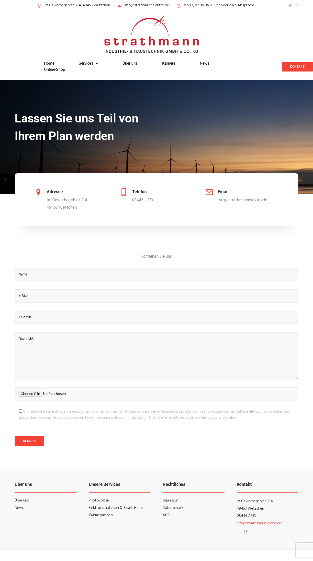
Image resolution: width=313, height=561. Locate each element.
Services (86, 63)
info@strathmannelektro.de (146, 5)
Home (49, 63)
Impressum (171, 500)
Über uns (130, 63)
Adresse (55, 191)
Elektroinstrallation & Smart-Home (116, 508)
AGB (166, 515)
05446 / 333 (246, 516)
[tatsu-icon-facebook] (290, 5)
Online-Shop (54, 69)
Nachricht (156, 356)
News (204, 63)
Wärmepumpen (101, 515)
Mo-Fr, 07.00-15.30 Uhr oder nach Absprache (219, 5)
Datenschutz (173, 508)
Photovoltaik (99, 500)
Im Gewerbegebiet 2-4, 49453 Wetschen (77, 5)
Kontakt (297, 66)
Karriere (168, 63)
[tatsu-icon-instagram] (296, 5)
